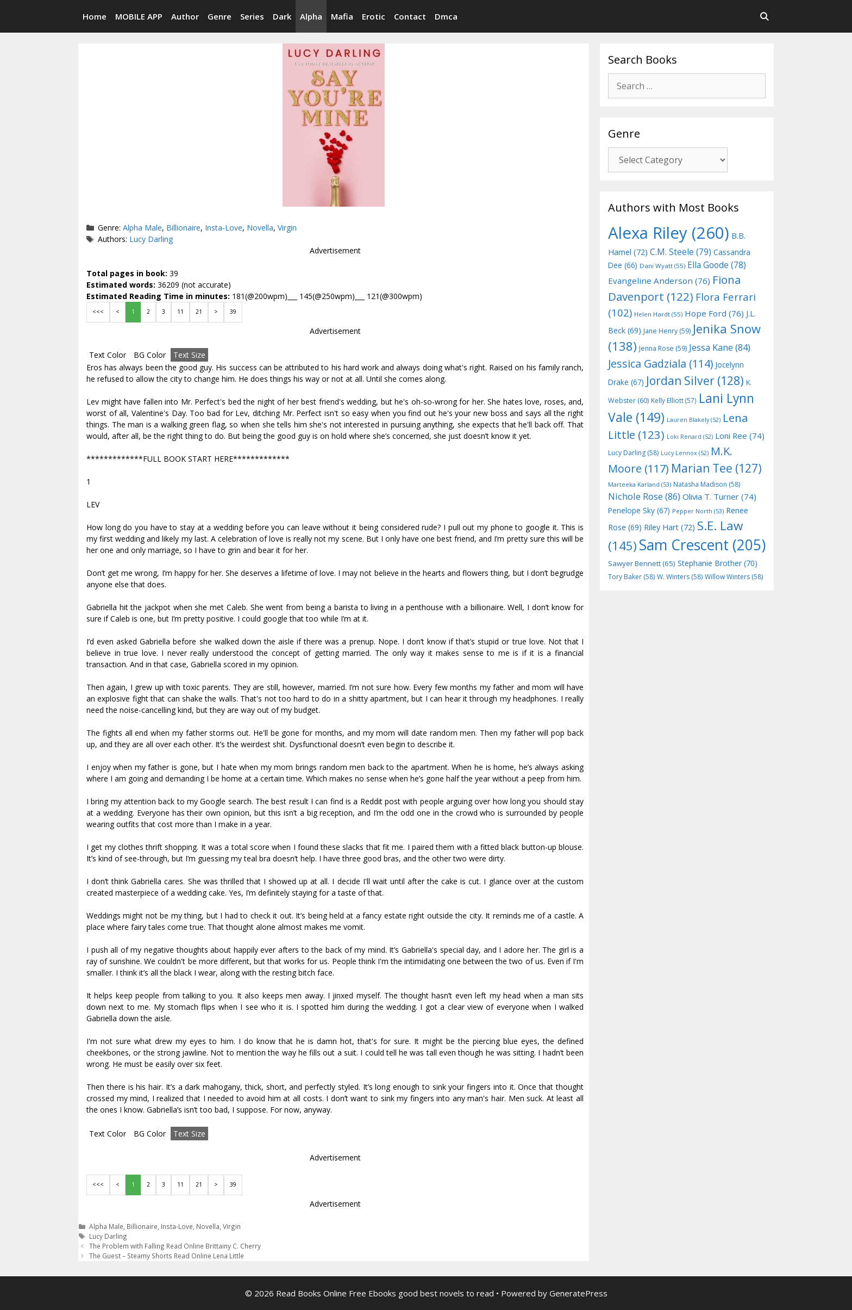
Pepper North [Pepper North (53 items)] (698, 511)
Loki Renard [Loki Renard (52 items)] (690, 436)
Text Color (107, 355)
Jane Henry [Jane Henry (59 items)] (667, 331)
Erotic (373, 16)
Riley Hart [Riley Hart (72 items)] (669, 527)
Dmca (446, 16)
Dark (282, 16)
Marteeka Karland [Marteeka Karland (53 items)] (639, 484)
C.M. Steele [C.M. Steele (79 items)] (680, 252)
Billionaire (183, 227)
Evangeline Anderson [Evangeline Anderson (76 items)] (659, 280)
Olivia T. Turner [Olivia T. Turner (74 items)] (719, 496)
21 (199, 311)
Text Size (189, 355)
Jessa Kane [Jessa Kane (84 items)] (719, 347)
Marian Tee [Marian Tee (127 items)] (716, 468)
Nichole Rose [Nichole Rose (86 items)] (644, 496)
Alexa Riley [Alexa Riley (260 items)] (668, 233)
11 (180, 311)
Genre (219, 16)
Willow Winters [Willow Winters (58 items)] (734, 576)
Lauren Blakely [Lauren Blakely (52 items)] (694, 420)
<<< (98, 311)
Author (185, 16)
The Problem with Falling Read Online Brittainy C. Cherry (175, 1245)
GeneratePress (578, 1293)
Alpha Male (142, 227)
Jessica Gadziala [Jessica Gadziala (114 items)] (660, 363)
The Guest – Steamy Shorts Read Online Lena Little (166, 1255)
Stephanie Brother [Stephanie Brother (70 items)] (717, 563)
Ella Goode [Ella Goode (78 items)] (716, 265)
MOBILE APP (138, 16)
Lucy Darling (151, 239)
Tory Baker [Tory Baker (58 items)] (631, 576)
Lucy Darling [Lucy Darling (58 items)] (633, 452)
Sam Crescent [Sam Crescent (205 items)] (702, 545)
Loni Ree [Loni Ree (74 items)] (740, 435)
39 (233, 311)
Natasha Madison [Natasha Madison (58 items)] (706, 484)
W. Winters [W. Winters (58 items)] (680, 576)
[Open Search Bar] (764, 16)
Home (94, 16)
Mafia (342, 16)
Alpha (311, 16)
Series (252, 16)
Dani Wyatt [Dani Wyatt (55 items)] (662, 266)
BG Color (150, 355)
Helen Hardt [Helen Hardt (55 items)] (658, 314)
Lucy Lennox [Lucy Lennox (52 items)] (685, 453)
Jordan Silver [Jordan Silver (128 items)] (695, 380)
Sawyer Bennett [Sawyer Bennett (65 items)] (641, 563)
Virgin (287, 227)
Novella (260, 227)
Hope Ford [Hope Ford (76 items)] (714, 313)
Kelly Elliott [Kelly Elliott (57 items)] (674, 400)
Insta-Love (223, 227)
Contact (410, 16)
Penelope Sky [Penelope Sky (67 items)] (639, 510)
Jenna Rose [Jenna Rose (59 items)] (663, 348)
